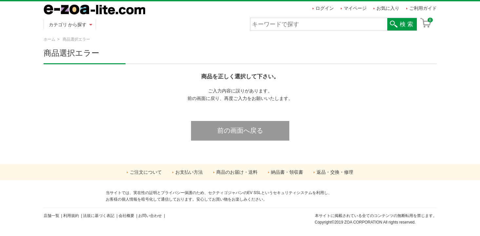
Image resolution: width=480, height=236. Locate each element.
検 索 (406, 24)
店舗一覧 (51, 215)
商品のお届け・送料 (237, 172)
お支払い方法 (189, 172)
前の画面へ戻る (240, 130)
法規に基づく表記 (98, 215)
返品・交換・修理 (335, 172)
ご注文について (146, 172)
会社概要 (126, 215)
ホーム (49, 39)
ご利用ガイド (423, 8)
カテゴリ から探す (68, 24)
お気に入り (387, 8)
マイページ (355, 8)
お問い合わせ (150, 215)
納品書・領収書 (287, 172)
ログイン (325, 8)
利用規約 (71, 215)
